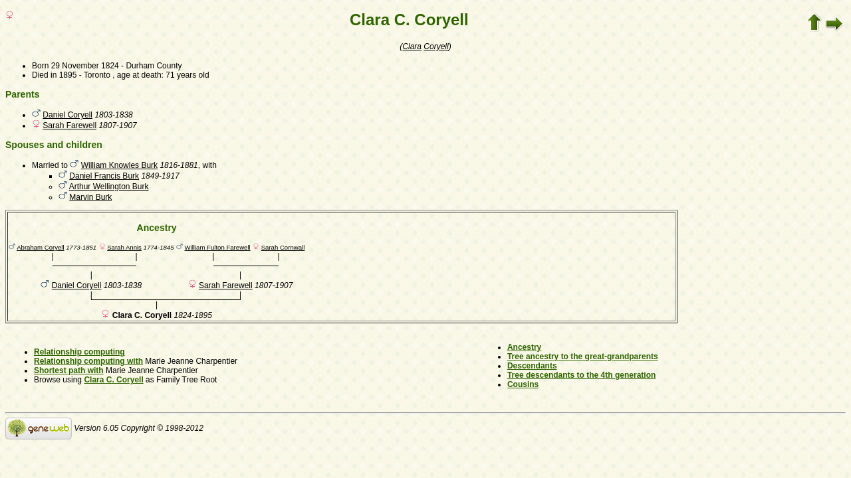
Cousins (523, 384)
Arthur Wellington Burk (109, 186)
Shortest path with (69, 370)
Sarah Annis (124, 247)
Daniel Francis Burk (104, 176)
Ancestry (524, 347)
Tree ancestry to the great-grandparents (582, 356)
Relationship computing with (88, 361)
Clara (412, 46)
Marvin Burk (90, 197)
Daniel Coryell (67, 115)
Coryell (436, 46)
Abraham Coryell (40, 247)
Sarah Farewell (69, 125)
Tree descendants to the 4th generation (581, 375)
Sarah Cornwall (283, 247)
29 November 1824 (85, 65)
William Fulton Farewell (218, 247)
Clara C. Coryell (113, 379)
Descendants (532, 365)
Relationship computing (79, 352)
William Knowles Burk (119, 165)
